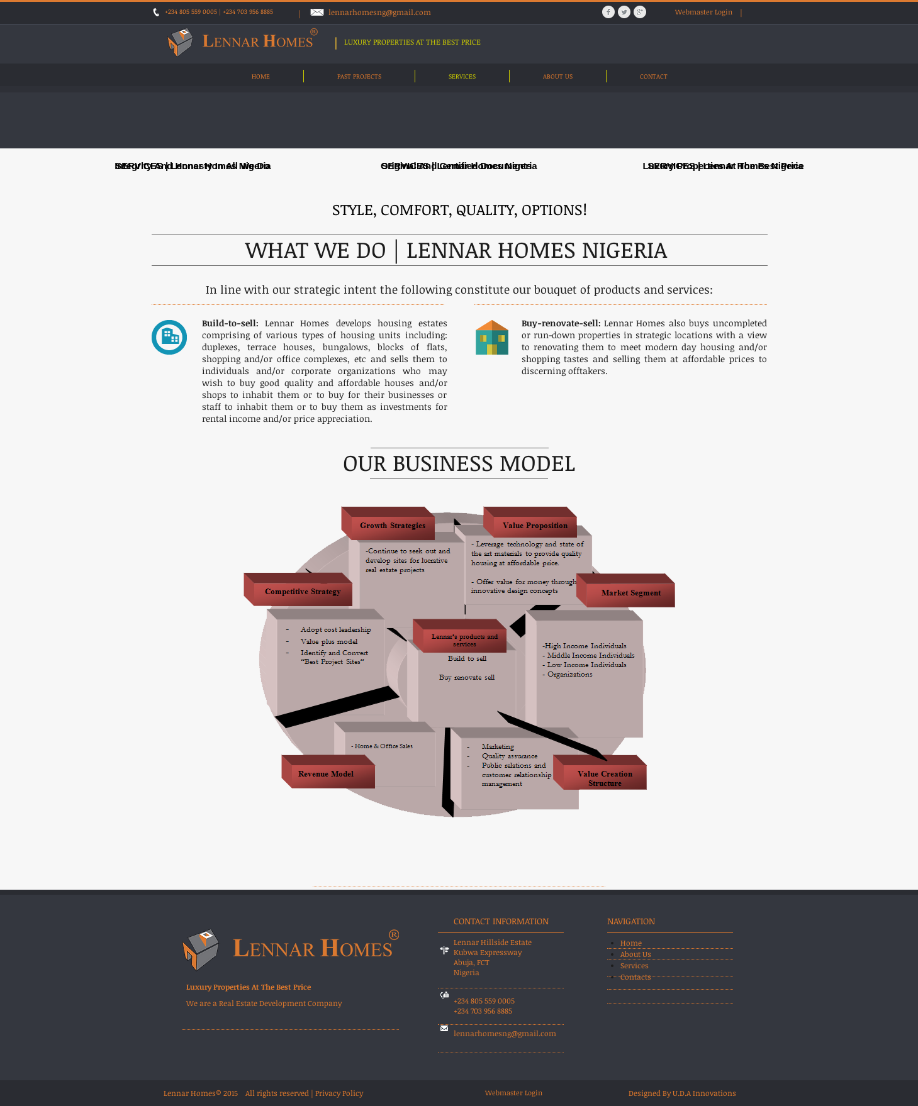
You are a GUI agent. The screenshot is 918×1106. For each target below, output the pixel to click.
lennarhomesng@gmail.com (379, 12)
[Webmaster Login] (704, 12)
